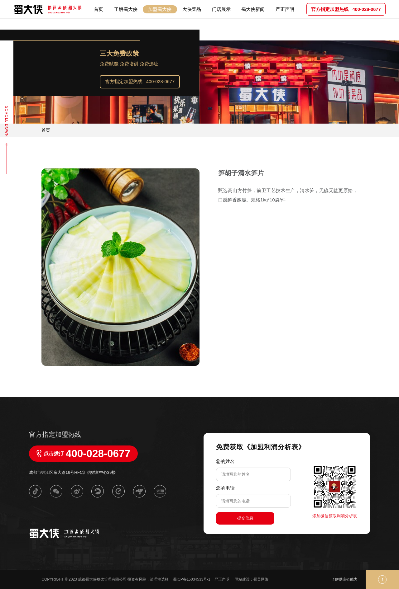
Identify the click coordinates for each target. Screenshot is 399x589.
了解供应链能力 (344, 579)
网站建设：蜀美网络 (251, 579)
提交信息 (245, 518)
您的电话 (225, 488)
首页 (45, 130)
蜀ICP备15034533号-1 (191, 579)
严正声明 (222, 579)
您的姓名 (225, 461)
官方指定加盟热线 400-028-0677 (140, 81)
